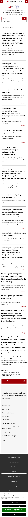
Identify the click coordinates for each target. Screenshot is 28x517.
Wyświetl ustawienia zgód (14, 506)
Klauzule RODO (14, 502)
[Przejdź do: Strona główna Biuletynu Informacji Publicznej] (1, 27)
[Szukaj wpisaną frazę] (24, 18)
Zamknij (14, 514)
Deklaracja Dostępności (14, 486)
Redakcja (14, 471)
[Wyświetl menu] (26, 1)
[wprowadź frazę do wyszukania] (11, 18)
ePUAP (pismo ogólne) (7, 432)
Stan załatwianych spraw (14, 457)
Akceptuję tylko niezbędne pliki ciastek (14, 510)
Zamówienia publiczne (14, 462)
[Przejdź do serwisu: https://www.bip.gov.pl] (14, 1)
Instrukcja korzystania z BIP (14, 476)
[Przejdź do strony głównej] (14, 10)
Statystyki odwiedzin (14, 490)
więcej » (23, 59)
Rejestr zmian (14, 481)
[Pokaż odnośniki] (1, 1)
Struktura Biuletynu (14, 467)
